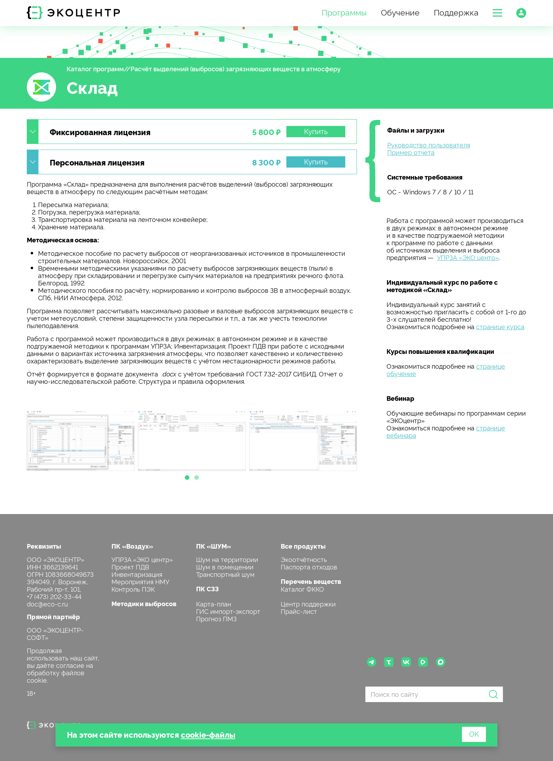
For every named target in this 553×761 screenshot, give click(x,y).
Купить (316, 131)
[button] (497, 13)
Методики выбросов (143, 603)
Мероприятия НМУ (140, 581)
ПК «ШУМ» (213, 546)
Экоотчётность (304, 559)
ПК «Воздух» (132, 546)
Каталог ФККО (302, 588)
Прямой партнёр (53, 616)
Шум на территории (227, 559)
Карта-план (213, 603)
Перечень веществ (311, 581)
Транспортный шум (225, 573)
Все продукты (303, 546)
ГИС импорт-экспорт (228, 610)
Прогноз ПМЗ (216, 618)
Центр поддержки (308, 603)
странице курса (500, 326)
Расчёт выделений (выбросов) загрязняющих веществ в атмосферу (235, 68)
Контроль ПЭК (133, 588)
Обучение (400, 11)
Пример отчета (411, 151)
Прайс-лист (299, 610)
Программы (344, 11)
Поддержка (456, 11)
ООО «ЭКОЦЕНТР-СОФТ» (55, 633)
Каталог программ (95, 68)
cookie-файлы (208, 734)
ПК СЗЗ (207, 588)
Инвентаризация (136, 573)
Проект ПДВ (130, 566)
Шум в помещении (225, 566)
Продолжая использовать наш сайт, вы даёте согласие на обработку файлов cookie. (63, 665)
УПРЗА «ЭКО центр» (468, 257)
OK (474, 733)
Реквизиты (44, 546)
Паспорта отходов (309, 566)
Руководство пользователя (428, 144)
